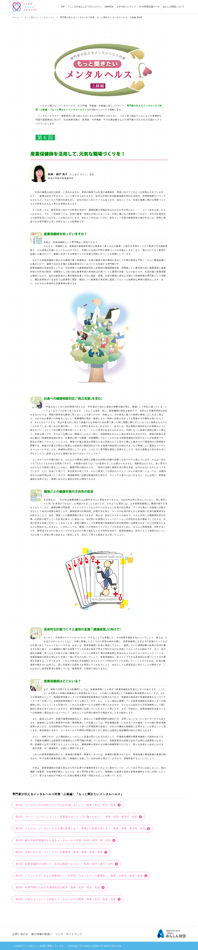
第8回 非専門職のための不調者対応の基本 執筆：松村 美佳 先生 (57, 887)
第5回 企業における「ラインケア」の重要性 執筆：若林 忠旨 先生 (59, 852)
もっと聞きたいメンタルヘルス (39, 17)
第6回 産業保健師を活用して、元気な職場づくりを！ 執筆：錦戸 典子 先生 (64, 864)
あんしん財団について (173, 6)
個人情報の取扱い (42, 934)
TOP (63, 6)
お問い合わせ (20, 934)
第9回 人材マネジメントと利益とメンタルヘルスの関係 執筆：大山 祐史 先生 (65, 899)
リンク (59, 934)
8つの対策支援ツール (149, 6)
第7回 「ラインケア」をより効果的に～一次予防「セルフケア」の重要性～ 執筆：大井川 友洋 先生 (79, 875)
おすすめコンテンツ (126, 6)
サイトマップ (74, 934)
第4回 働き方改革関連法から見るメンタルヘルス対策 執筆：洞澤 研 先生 (63, 840)
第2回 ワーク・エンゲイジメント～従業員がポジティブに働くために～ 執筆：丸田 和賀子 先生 (76, 816)
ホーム (15, 17)
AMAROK (109, 6)
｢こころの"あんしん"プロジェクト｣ (84, 6)
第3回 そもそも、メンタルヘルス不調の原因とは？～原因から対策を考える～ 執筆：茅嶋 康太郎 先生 (80, 828)
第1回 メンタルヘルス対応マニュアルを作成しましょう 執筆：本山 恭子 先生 (65, 805)
